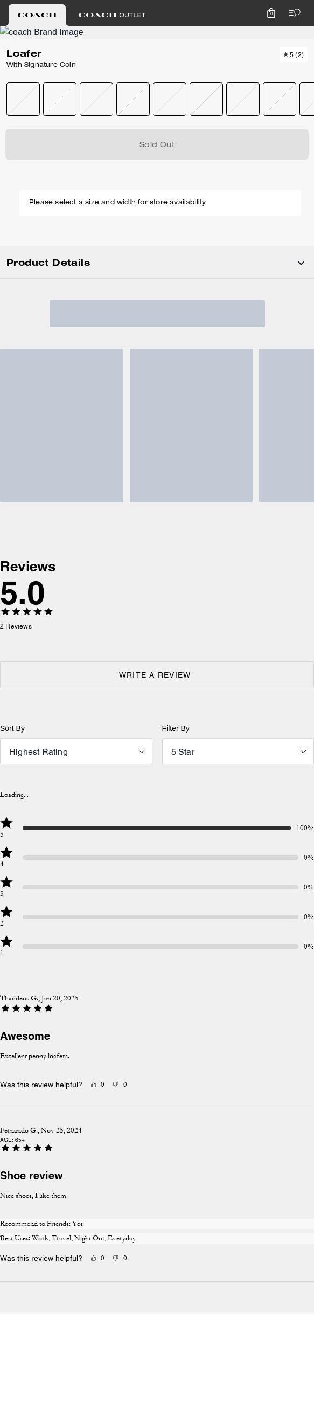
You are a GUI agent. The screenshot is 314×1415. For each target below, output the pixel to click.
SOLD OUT (197, 189)
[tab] (110, 11)
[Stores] (86, 34)
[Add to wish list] (54, 121)
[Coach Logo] (140, 35)
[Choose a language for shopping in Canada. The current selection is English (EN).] (37, 34)
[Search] (186, 34)
